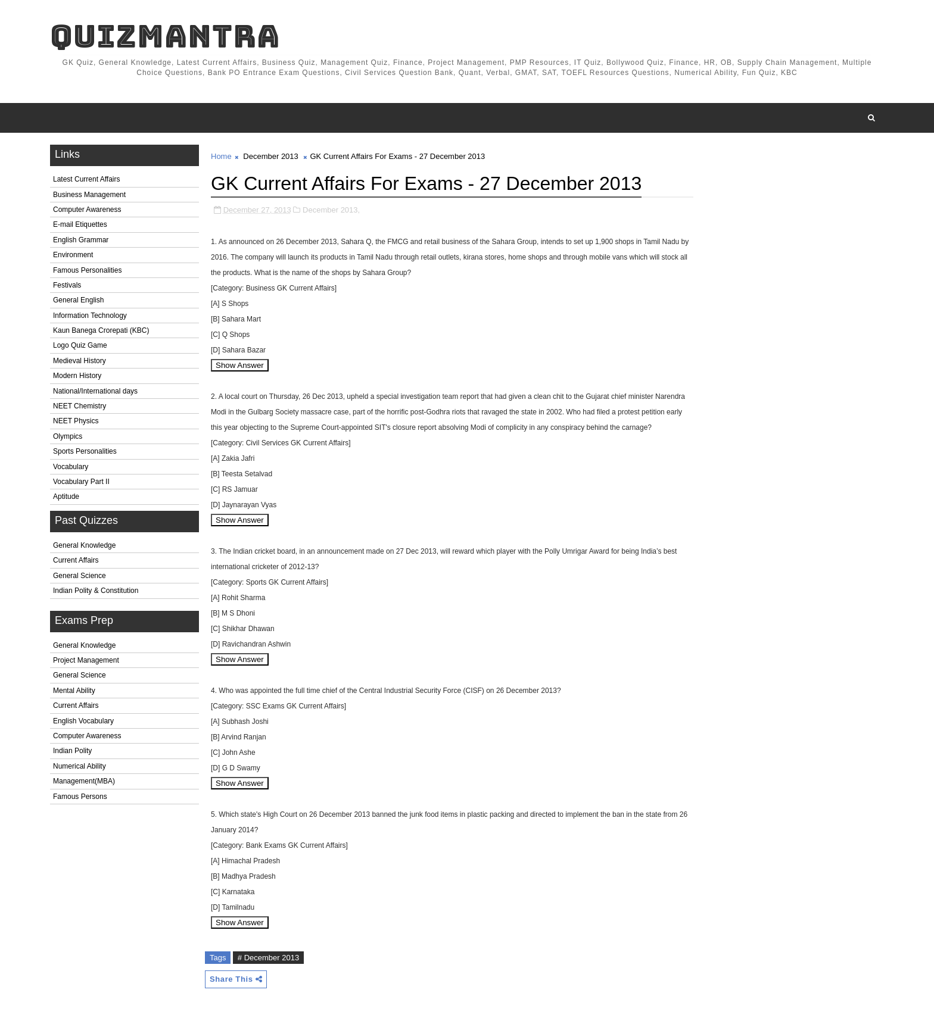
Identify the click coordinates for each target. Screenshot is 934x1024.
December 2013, (331, 209)
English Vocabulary (83, 721)
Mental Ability (74, 690)
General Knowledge (84, 545)
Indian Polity (72, 751)
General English (78, 300)
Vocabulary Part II (81, 481)
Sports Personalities (85, 451)
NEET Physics (75, 421)
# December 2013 (268, 957)
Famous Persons (80, 796)
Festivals (67, 285)
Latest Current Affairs (86, 179)
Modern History (77, 375)
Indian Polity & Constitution (95, 590)
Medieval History (79, 361)
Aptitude (66, 496)
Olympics (67, 436)
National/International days (95, 391)
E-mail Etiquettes (80, 224)
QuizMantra (165, 36)
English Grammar (80, 240)
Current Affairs (75, 560)
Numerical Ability (79, 766)
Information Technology (90, 315)
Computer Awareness (87, 209)
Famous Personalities (87, 270)
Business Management (89, 195)
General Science (79, 576)
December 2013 (270, 156)
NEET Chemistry (79, 406)
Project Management (86, 660)
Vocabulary (70, 467)
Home (221, 156)
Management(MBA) (84, 781)
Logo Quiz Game (80, 345)
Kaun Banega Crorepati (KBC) (101, 330)
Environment (73, 255)
